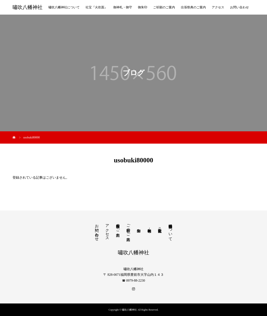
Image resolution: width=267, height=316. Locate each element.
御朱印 (142, 7)
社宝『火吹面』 (96, 7)
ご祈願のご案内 (164, 7)
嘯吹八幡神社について (64, 7)
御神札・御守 (122, 7)
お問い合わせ (239, 7)
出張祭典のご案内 (193, 7)
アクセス (218, 7)
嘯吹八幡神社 (28, 7)
